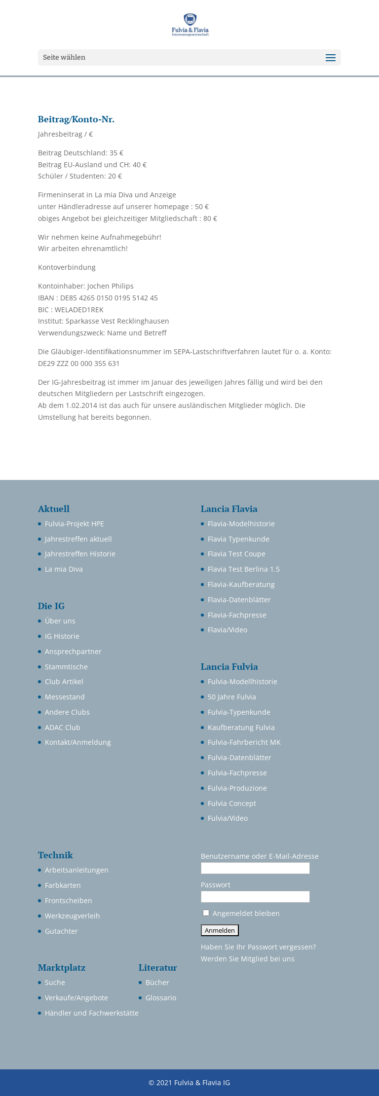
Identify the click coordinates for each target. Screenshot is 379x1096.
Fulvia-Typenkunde (239, 712)
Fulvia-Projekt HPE (74, 523)
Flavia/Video (227, 629)
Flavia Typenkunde (238, 539)
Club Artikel (64, 681)
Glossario (161, 997)
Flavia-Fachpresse (237, 615)
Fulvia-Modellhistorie (242, 681)
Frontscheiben (68, 900)
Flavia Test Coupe (236, 553)
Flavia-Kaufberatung (241, 584)
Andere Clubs (67, 712)
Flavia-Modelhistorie (241, 523)
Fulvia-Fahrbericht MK (244, 742)
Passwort (215, 884)
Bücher (157, 982)
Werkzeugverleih (72, 915)
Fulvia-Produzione (237, 788)
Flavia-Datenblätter (239, 599)
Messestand (65, 696)
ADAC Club (62, 727)
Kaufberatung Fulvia (241, 727)
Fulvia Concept (232, 803)
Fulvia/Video (228, 818)
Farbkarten (63, 885)
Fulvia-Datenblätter (239, 757)
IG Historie (62, 636)
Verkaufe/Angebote (76, 997)
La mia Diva (64, 569)
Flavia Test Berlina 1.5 (244, 569)
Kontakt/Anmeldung (78, 742)
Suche (55, 982)
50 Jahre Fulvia (232, 696)
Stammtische (66, 666)
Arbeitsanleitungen (77, 870)
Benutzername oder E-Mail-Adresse (260, 856)
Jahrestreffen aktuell (78, 539)
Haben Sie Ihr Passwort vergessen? (258, 946)
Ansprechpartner (73, 651)
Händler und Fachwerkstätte (92, 1013)
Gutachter (61, 931)
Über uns (60, 620)
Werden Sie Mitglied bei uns (248, 958)
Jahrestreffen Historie (80, 553)
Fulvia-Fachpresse (237, 772)
